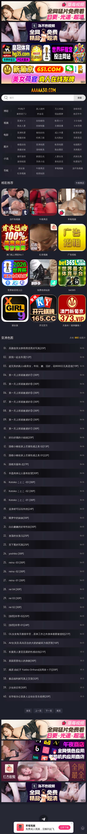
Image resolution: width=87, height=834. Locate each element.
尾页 (59, 710)
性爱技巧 (77, 161)
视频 (6, 122)
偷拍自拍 (40, 132)
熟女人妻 (21, 125)
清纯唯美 (40, 149)
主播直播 (59, 125)
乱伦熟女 (59, 137)
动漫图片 (77, 144)
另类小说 (40, 161)
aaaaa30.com (43, 90)
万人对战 (59, 108)
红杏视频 (21, 173)
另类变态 (77, 137)
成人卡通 (59, 132)
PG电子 (21, 108)
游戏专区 (77, 108)
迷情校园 (21, 161)
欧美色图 (59, 144)
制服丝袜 (21, 137)
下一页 (49, 710)
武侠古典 (77, 156)
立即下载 (64, 827)
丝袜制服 (40, 125)
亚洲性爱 (21, 132)
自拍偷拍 (40, 120)
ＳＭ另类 (77, 125)
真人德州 (40, 108)
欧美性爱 (77, 132)
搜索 (80, 97)
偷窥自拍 (21, 144)
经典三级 (40, 137)
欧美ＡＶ (59, 120)
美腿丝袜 (21, 149)
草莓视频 (59, 168)
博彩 (6, 111)
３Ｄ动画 (77, 120)
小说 (6, 158)
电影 (6, 134)
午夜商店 (40, 168)
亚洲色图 (40, 144)
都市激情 (21, 156)
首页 (28, 710)
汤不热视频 (77, 168)
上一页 (38, 710)
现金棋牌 (59, 113)
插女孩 (21, 168)
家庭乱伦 (40, 156)
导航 (6, 170)
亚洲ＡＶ (21, 120)
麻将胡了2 (21, 113)
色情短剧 (40, 173)
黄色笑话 (59, 161)
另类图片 (77, 149)
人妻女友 (59, 156)
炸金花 (40, 113)
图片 (6, 146)
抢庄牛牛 (77, 113)
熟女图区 (59, 149)
